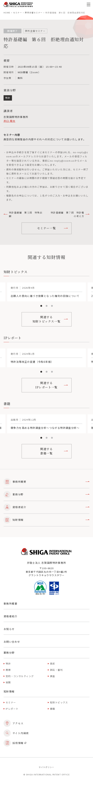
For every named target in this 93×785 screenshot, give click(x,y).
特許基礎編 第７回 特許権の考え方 (70, 214)
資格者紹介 (46, 507)
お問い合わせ (12, 641)
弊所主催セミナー (33, 12)
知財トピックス (59, 702)
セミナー (17, 12)
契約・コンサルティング (20, 676)
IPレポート (12, 708)
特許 (8, 663)
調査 (52, 676)
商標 (8, 670)
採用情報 (15, 743)
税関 (8, 682)
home (7, 12)
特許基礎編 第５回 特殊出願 (23, 214)
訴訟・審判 (56, 670)
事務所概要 (46, 481)
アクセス (14, 723)
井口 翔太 (9, 121)
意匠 (52, 663)
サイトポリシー (46, 767)
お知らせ (9, 629)
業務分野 (46, 494)
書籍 (52, 708)
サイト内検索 (16, 733)
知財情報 (46, 520)
